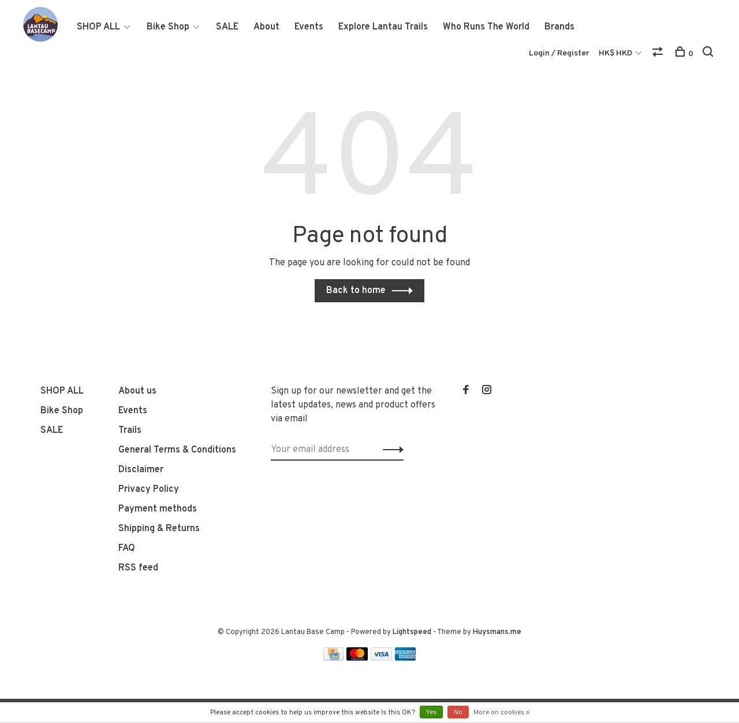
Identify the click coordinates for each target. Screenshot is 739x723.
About (266, 27)
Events (308, 27)
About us (137, 391)
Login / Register (559, 53)
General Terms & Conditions (177, 450)
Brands (559, 27)
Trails (129, 430)
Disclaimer (140, 470)
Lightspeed (412, 632)
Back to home (356, 290)
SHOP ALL (98, 27)
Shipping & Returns (159, 529)
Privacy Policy (148, 489)
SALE (227, 27)
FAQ (126, 548)
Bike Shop (168, 27)
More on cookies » (501, 712)
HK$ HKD (616, 53)
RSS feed (138, 568)
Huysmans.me (497, 632)
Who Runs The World (486, 27)
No (458, 712)
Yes (431, 712)
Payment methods (157, 509)
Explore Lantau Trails (383, 27)
